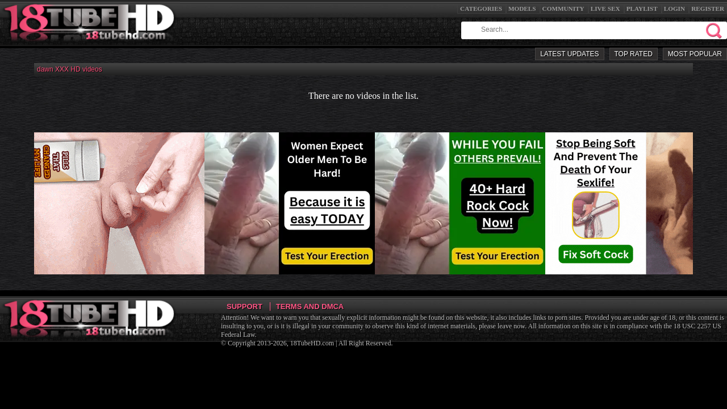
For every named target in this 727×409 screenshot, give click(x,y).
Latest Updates (569, 54)
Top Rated (634, 54)
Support (244, 306)
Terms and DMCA (310, 306)
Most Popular (695, 54)
